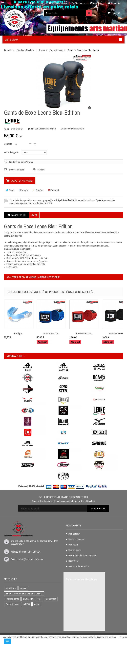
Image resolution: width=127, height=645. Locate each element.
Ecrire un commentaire (73, 129)
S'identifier (114, 3)
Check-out (96, 3)
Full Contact (50, 598)
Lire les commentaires (43, 128)
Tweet (10, 190)
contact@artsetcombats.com (30, 559)
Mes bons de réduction (78, 566)
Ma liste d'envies (58, 3)
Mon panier (78, 3)
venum (23, 588)
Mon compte (35, 3)
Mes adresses (74, 550)
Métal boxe (11, 588)
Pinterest (53, 190)
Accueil (7, 50)
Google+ (38, 190)
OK (7, 641)
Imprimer (41, 169)
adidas (37, 604)
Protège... (18, 333)
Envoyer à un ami (16, 169)
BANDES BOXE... (51, 333)
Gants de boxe (12, 604)
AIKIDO (26, 604)
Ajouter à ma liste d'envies (21, 162)
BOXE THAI (28, 598)
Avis (34, 215)
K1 (39, 598)
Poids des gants (11, 152)
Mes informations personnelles (82, 555)
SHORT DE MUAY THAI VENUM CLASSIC (24, 593)
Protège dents (12, 598)
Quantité (8, 143)
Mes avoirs (73, 544)
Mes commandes (76, 539)
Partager (23, 190)
